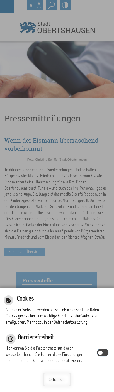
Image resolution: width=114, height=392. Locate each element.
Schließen (57, 379)
